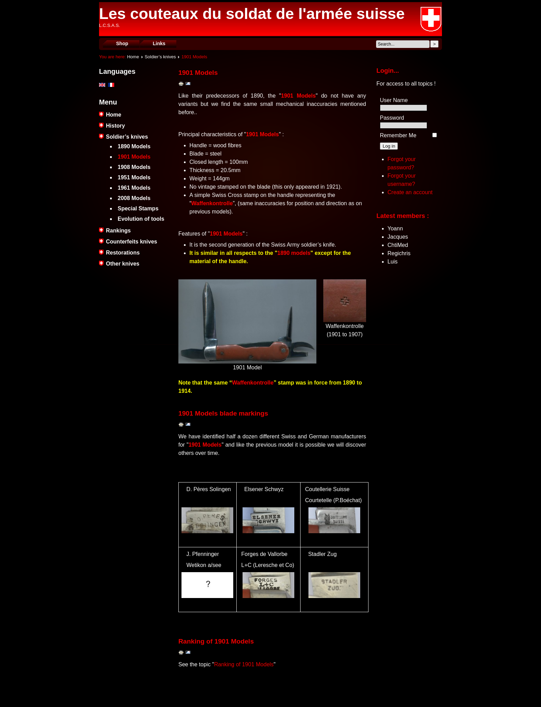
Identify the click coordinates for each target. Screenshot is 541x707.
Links (159, 43)
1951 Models (134, 177)
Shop (122, 43)
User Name (394, 100)
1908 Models (134, 167)
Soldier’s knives (160, 56)
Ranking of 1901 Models (244, 664)
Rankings (118, 230)
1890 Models (134, 146)
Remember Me (398, 135)
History (115, 126)
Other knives (122, 264)
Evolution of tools (141, 219)
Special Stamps (138, 208)
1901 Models (134, 157)
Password (392, 118)
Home (133, 56)
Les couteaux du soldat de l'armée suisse (252, 13)
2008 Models (134, 198)
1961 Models (134, 188)
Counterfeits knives (131, 242)
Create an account (410, 192)
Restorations (123, 253)
